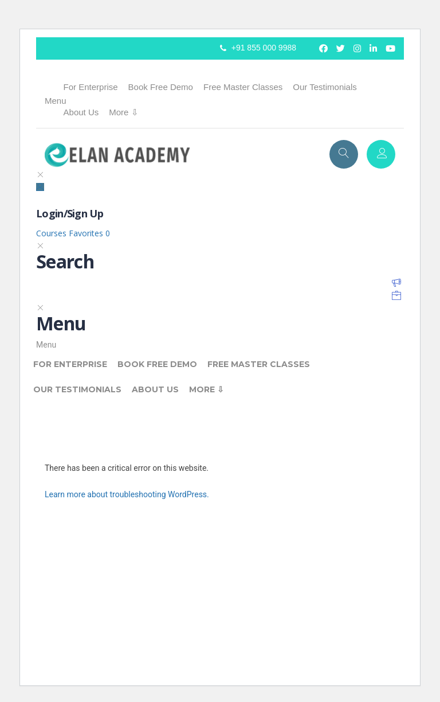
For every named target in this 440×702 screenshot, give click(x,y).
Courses (52, 233)
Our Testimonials (324, 87)
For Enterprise (91, 87)
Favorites (89, 233)
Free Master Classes (242, 87)
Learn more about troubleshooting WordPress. (127, 494)
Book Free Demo (160, 87)
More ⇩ (123, 112)
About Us (81, 112)
